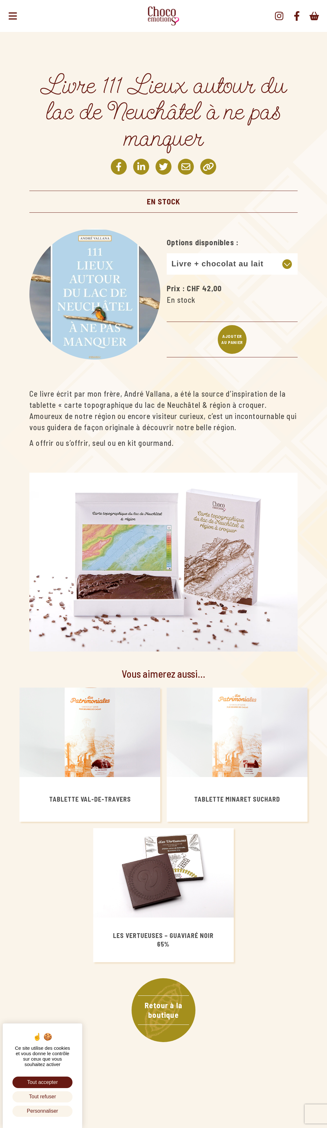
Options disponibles (200, 242)
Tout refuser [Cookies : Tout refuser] (42, 1096)
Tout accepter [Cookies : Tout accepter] (42, 1082)
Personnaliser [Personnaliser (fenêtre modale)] (42, 1111)
